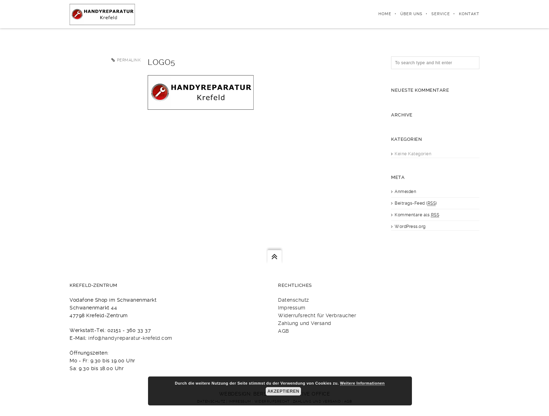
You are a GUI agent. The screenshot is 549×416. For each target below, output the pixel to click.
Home (384, 14)
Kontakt (469, 14)
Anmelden (405, 191)
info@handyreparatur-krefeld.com (130, 338)
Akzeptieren (283, 391)
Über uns (411, 14)
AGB (283, 331)
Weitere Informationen (362, 383)
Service (440, 14)
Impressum (292, 308)
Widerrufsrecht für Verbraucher (317, 315)
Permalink (129, 60)
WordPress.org (410, 226)
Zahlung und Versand (304, 323)
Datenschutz (293, 300)
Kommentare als (417, 215)
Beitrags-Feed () (416, 203)
